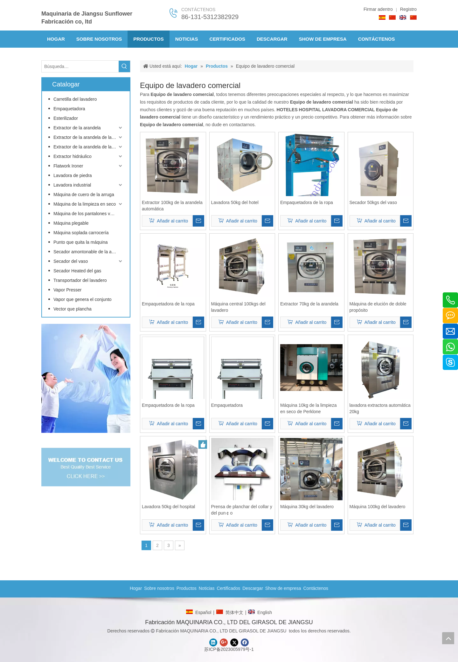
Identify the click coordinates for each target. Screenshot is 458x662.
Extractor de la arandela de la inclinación (88, 146)
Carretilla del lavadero (75, 99)
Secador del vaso (70, 261)
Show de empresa (283, 588)
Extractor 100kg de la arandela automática (172, 205)
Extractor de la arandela (77, 127)
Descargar (252, 588)
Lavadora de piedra (72, 175)
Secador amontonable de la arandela (88, 251)
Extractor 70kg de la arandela (309, 303)
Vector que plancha (72, 308)
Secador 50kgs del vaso (373, 202)
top (448, 638)
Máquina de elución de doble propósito (378, 307)
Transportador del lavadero (80, 280)
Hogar (136, 588)
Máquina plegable (71, 223)
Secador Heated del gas (77, 270)
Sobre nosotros (159, 588)
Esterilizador (65, 118)
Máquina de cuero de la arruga (83, 194)
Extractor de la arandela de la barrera (88, 137)
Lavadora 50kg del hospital (168, 506)
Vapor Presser (67, 289)
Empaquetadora (69, 108)
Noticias (207, 588)
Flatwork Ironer (68, 165)
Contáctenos (315, 588)
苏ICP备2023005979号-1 (229, 649)
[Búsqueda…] (80, 66)
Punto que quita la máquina (80, 242)
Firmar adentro (378, 9)
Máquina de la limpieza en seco (84, 204)
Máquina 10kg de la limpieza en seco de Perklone (308, 408)
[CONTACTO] (85, 378)
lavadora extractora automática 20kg (380, 408)
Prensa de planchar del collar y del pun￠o (241, 509)
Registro (408, 9)
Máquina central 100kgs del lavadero (238, 307)
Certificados (228, 588)
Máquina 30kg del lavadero (307, 506)
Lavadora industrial (72, 185)
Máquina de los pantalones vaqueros (88, 213)
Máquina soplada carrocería (81, 232)
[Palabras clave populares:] (124, 66)
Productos (187, 588)
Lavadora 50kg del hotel (235, 202)
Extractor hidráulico (72, 156)
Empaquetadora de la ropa (306, 202)
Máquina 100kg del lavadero (378, 506)
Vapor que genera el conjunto (82, 299)
